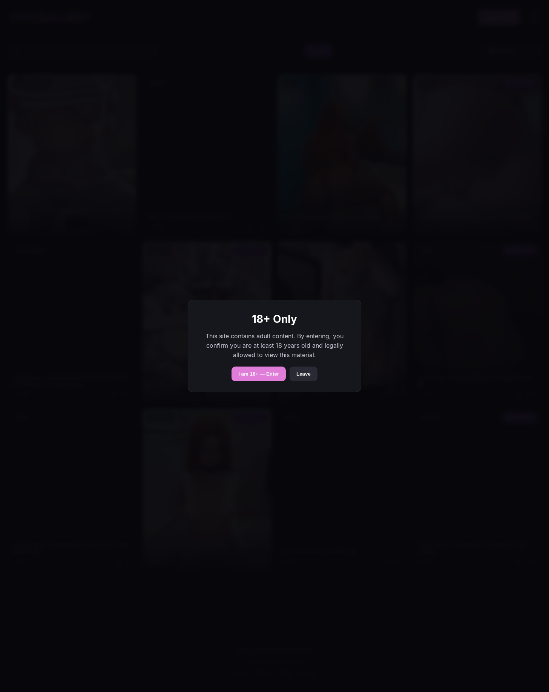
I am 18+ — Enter (258, 374)
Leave (303, 374)
